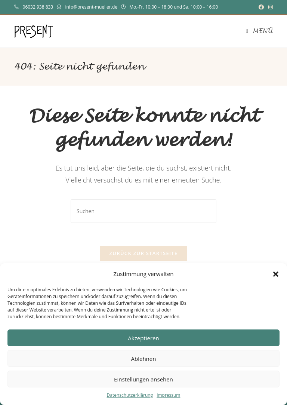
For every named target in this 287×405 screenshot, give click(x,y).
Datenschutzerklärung (130, 395)
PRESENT (33, 31)
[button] (276, 274)
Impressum (168, 395)
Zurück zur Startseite (143, 253)
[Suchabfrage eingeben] (143, 211)
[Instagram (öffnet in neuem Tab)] (269, 7)
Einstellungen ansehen (143, 379)
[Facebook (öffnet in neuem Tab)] (261, 7)
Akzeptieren (143, 338)
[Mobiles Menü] (259, 31)
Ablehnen (143, 358)
